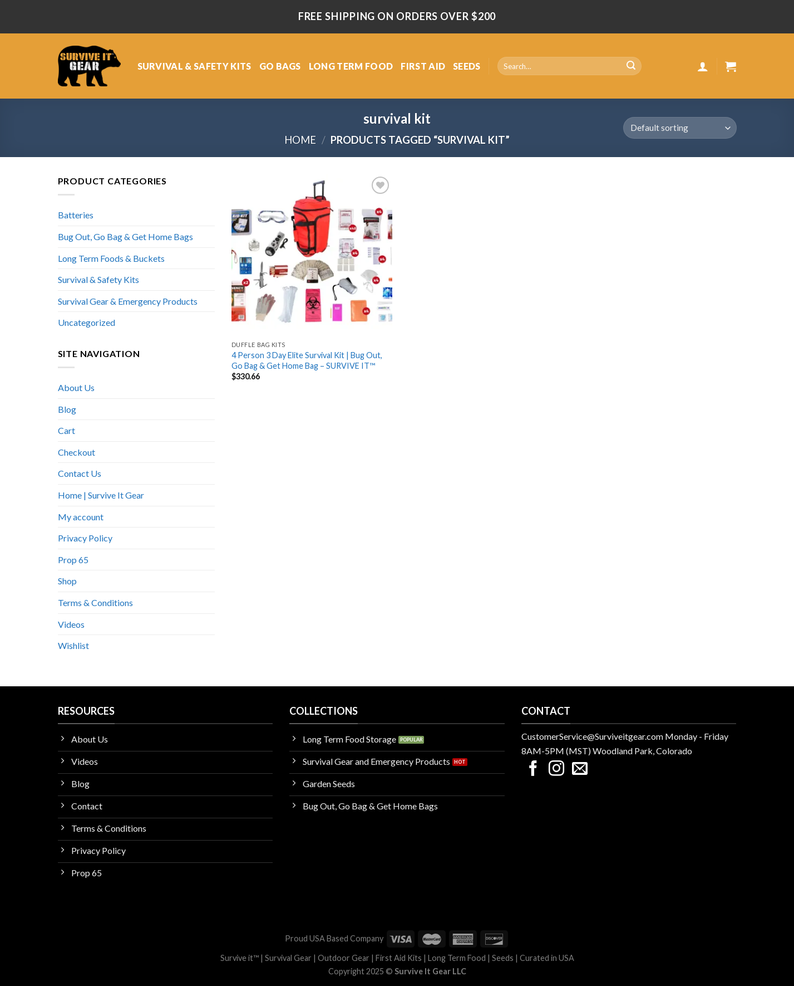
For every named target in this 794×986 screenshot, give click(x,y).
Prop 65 (73, 559)
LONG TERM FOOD (351, 66)
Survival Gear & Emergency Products (128, 301)
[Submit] (631, 66)
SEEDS (467, 66)
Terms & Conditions (95, 602)
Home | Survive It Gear (101, 495)
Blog (67, 409)
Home (300, 140)
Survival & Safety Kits (98, 279)
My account (80, 516)
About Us (76, 387)
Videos (71, 624)
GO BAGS (280, 66)
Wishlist (73, 645)
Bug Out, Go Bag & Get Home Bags (125, 236)
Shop (67, 580)
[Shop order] (679, 128)
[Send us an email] (580, 769)
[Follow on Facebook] (533, 769)
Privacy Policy (85, 538)
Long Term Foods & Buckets (111, 258)
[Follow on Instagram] (556, 769)
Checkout (76, 452)
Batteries (75, 214)
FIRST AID (423, 66)
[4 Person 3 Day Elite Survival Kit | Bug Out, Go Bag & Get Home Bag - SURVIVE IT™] (312, 254)
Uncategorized (86, 322)
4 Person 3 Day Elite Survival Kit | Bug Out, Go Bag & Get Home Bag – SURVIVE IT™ (306, 360)
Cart (66, 430)
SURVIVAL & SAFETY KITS (194, 66)
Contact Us (79, 473)
